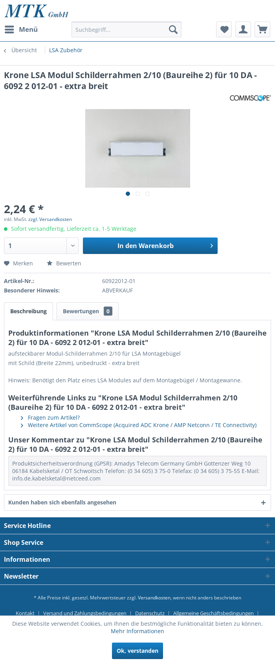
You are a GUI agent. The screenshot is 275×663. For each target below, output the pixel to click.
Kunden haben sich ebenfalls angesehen (62, 502)
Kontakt (25, 613)
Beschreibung (28, 311)
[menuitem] (21, 29)
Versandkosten (154, 597)
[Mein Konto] (243, 29)
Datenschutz (150, 613)
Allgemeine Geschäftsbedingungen (213, 613)
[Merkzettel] (224, 29)
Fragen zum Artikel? (50, 417)
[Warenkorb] (262, 29)
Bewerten (64, 263)
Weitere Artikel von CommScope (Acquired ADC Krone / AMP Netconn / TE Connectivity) (139, 425)
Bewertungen (87, 311)
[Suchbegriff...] (127, 29)
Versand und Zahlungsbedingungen (84, 613)
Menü (21, 28)
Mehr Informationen (137, 631)
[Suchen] (173, 29)
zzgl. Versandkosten (50, 219)
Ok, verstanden (137, 650)
